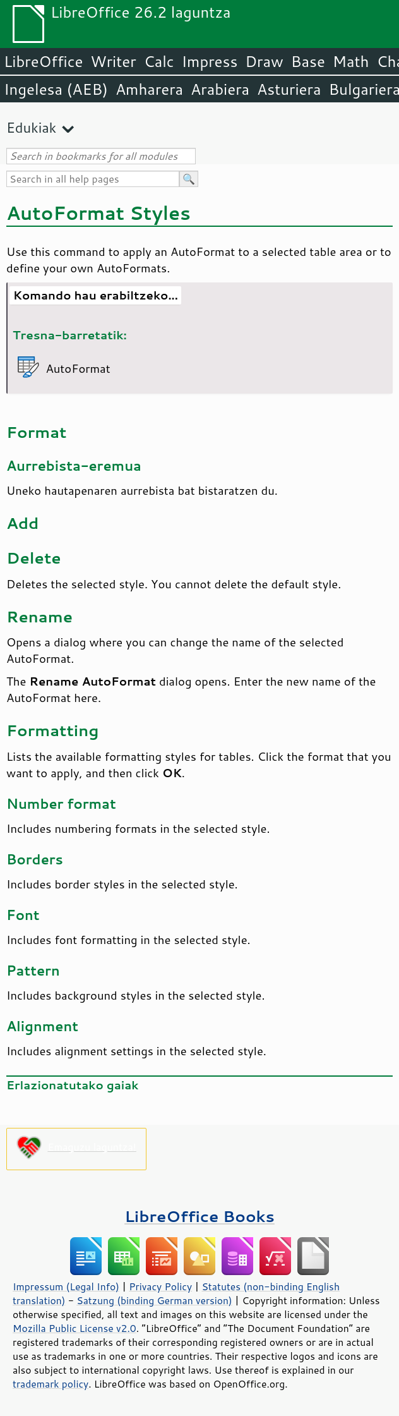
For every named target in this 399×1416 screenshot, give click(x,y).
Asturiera (289, 89)
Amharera (149, 89)
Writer (113, 61)
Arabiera (220, 89)
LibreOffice (43, 61)
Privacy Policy (160, 1286)
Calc (159, 61)
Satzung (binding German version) (154, 1300)
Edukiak (31, 127)
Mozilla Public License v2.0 (74, 1328)
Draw (264, 61)
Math (351, 61)
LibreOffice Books (199, 1216)
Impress (210, 61)
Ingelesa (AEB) (56, 89)
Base (308, 61)
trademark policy (50, 1384)
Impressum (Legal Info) (66, 1286)
